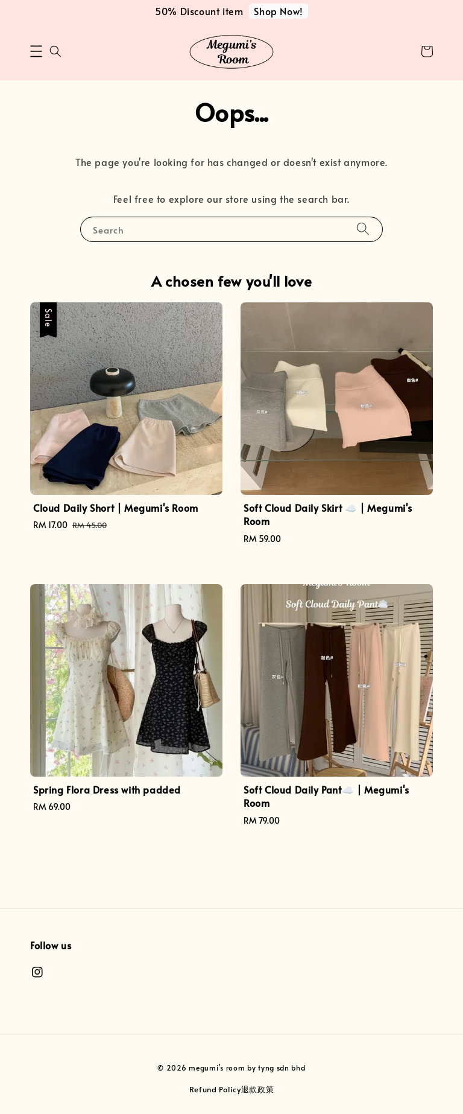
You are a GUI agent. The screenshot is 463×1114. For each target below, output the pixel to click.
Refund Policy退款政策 (231, 1089)
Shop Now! (278, 11)
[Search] (363, 229)
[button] (36, 51)
